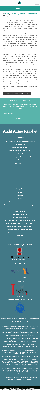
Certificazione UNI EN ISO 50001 (17, 93)
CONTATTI (20, 236)
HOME (20, 192)
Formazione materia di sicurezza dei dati (20, 226)
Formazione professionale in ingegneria (20, 230)
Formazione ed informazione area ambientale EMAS (20, 220)
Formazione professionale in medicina (20, 233)
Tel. (20, 144)
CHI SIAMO (20, 195)
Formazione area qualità (20, 217)
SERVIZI (20, 199)
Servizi (6, 14)
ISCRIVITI (20, 118)
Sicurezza (20, 208)
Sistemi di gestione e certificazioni (24, 14)
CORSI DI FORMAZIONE (20, 214)
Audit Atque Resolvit (20, 131)
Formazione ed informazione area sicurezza (20, 223)
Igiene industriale (20, 211)
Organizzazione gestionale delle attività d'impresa (20, 205)
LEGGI (24, 394)
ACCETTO (17, 394)
